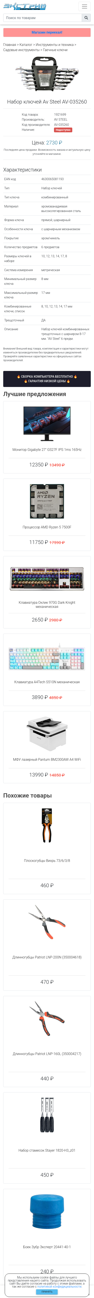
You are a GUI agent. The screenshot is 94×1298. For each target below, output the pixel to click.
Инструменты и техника (55, 45)
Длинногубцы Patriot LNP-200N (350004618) (47, 957)
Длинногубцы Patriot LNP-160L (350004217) (47, 1054)
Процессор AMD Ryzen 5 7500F (47, 527)
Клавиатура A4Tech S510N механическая (47, 682)
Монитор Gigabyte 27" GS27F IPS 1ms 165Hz (47, 450)
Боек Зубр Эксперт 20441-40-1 (47, 1247)
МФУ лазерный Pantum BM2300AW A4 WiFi (47, 759)
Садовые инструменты (21, 50)
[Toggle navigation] (85, 6)
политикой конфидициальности (59, 1286)
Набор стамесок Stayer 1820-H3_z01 (47, 1150)
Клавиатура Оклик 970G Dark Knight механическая (47, 604)
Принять (47, 1291)
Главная (9, 45)
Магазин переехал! (47, 32)
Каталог (26, 45)
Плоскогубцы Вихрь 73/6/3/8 (47, 861)
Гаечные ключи (55, 50)
